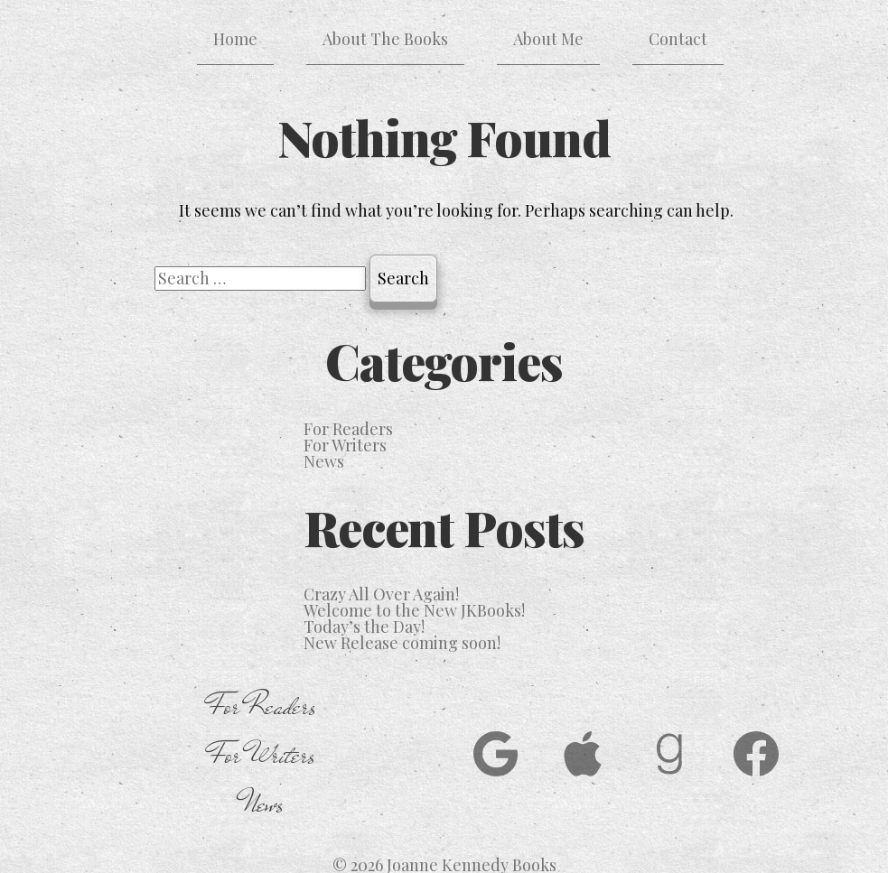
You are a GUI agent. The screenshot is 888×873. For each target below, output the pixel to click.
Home (235, 39)
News (324, 461)
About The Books (385, 39)
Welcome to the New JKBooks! (414, 610)
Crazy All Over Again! (381, 594)
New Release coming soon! (402, 643)
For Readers (348, 429)
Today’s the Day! (364, 626)
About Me (548, 39)
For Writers (345, 445)
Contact (678, 39)
